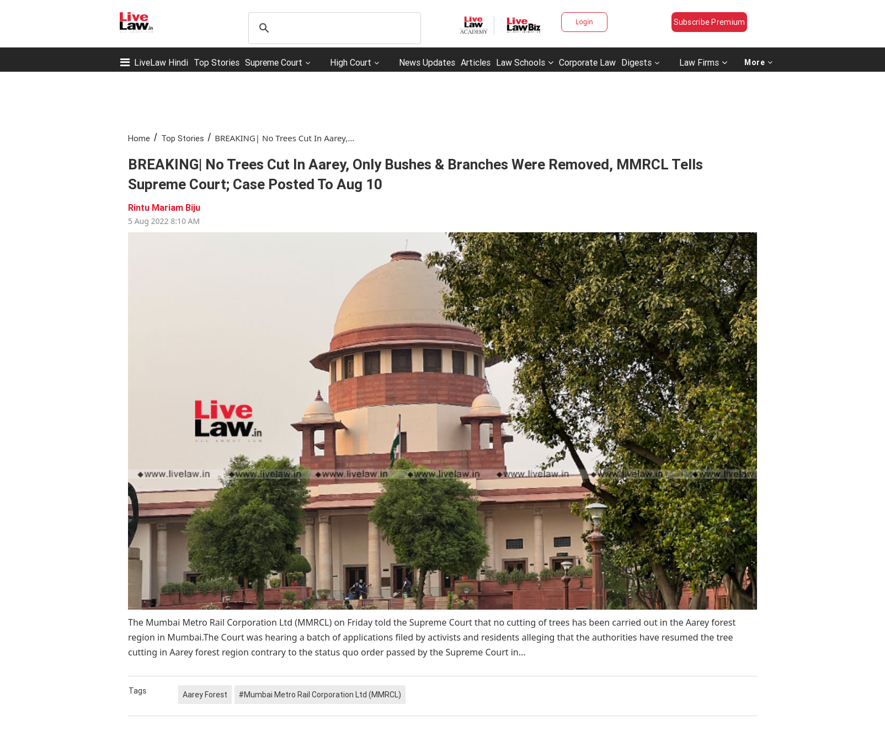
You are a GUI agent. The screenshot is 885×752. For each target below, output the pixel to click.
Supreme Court (273, 62)
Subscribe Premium (709, 22)
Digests (636, 62)
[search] (333, 28)
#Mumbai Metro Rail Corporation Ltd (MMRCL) (320, 695)
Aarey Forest (205, 695)
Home (139, 138)
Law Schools (524, 62)
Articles (476, 62)
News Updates (427, 62)
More (758, 62)
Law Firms (703, 62)
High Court (350, 62)
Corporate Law (587, 62)
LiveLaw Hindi (161, 62)
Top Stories (216, 62)
